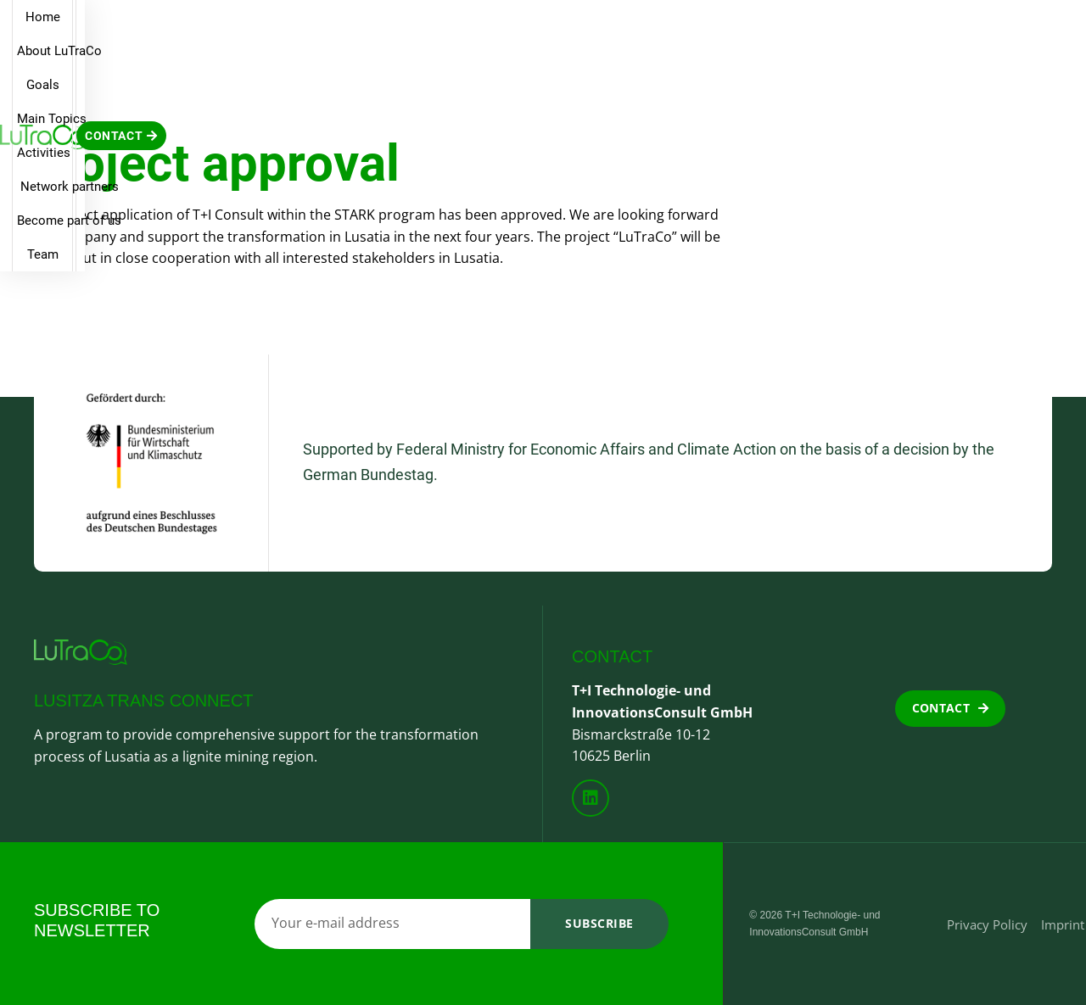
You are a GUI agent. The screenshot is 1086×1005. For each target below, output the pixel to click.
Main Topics (450, 28)
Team (873, 28)
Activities (540, 28)
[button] (1023, 28)
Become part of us (777, 28)
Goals (371, 28)
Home (195, 28)
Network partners (646, 28)
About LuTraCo (283, 28)
